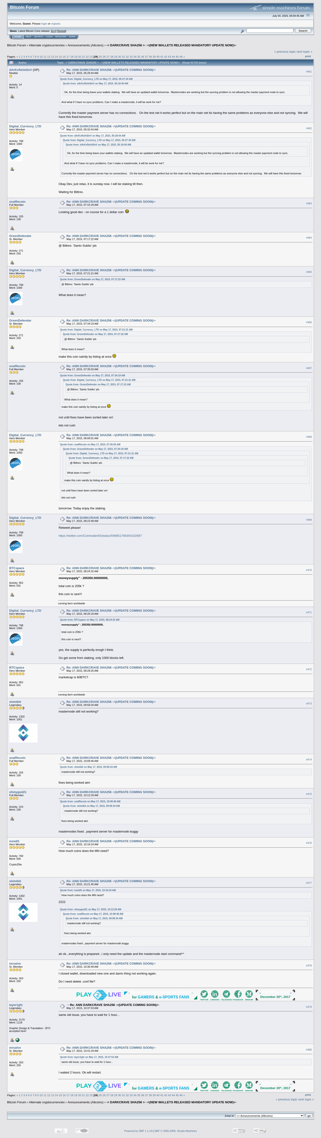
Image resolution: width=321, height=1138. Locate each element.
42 (165, 56)
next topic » (304, 51)
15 (60, 56)
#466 (309, 322)
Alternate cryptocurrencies (47, 45)
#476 (309, 843)
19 (75, 56)
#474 (309, 759)
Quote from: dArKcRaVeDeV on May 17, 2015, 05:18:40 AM (95, 83)
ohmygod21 (17, 792)
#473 (309, 703)
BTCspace (16, 568)
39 (154, 56)
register (55, 23)
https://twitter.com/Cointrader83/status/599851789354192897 (100, 535)
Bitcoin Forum (16, 45)
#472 (309, 669)
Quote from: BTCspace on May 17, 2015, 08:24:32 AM (89, 619)
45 (177, 56)
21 (83, 56)
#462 (309, 128)
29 (115, 56)
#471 (309, 612)
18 (71, 56)
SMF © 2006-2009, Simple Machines (175, 1130)
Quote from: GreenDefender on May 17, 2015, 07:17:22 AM (92, 279)
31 (123, 56)
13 (52, 56)
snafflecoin (17, 201)
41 (161, 56)
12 (48, 56)
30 (119, 56)
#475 (309, 794)
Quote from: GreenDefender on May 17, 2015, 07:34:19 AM (92, 375)
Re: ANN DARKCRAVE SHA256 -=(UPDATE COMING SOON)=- (111, 70)
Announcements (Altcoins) (86, 45)
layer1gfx (16, 1005)
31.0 (53, 31)
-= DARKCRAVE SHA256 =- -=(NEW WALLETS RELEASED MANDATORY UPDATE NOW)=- (171, 45)
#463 (309, 203)
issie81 (14, 841)
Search (38, 36)
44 (173, 56)
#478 (309, 965)
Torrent (61, 31)
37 (146, 56)
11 (45, 56)
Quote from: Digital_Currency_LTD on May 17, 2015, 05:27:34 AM (96, 79)
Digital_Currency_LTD (25, 126)
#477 (309, 882)
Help (28, 36)
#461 (309, 71)
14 (56, 56)
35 (138, 56)
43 (169, 56)
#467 (309, 368)
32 (127, 56)
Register (60, 36)
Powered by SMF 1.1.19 (138, 1130)
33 (131, 56)
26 (104, 56)
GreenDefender (20, 236)
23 (91, 56)
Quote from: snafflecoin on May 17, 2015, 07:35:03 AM (90, 444)
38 (150, 56)
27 (107, 56)
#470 (309, 570)
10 (41, 56)
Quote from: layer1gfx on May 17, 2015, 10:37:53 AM (89, 1057)
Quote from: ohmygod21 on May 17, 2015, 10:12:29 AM (90, 909)
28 (111, 56)
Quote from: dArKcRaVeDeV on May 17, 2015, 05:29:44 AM (92, 135)
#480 (309, 1049)
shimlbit (15, 702)
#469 (309, 519)
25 (100, 56)
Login (49, 36)
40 (158, 56)
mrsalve (15, 963)
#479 (309, 1006)
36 (142, 56)
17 (67, 56)
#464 (309, 237)
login (44, 23)
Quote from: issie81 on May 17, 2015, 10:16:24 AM (88, 890)
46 (180, 56)
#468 (309, 437)
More (72, 36)
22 (87, 56)
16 (64, 56)
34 (134, 56)
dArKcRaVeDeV (20, 70)
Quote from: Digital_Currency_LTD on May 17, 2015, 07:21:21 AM (96, 329)
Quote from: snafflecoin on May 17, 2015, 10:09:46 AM (90, 801)
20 (79, 56)
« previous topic (285, 51)
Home (18, 36)
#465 (309, 272)
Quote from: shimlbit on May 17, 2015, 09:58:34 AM (88, 767)
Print (308, 56)
